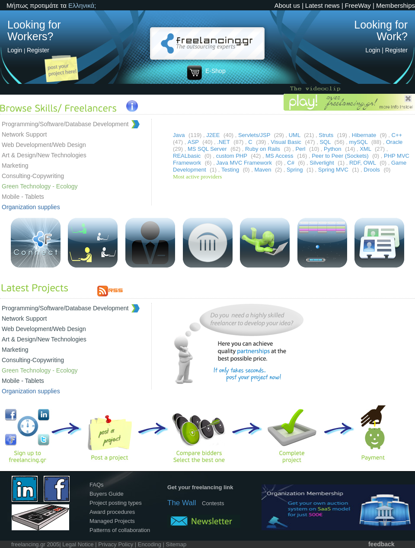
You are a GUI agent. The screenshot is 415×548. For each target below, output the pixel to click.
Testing (231, 169)
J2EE (213, 135)
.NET (224, 142)
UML (295, 135)
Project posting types (115, 503)
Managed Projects (112, 521)
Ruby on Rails (263, 149)
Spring (295, 169)
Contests (213, 503)
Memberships (395, 5)
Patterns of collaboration (119, 530)
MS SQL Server (208, 149)
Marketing (15, 165)
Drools (372, 169)
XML (366, 149)
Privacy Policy (115, 544)
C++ (397, 135)
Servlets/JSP (255, 135)
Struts (327, 135)
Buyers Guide (106, 494)
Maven (264, 169)
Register (38, 50)
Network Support (24, 134)
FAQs (96, 484)
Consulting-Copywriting (33, 175)
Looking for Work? (381, 30)
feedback (381, 544)
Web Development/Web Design (44, 144)
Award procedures (112, 512)
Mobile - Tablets (23, 196)
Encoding (149, 544)
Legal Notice (77, 544)
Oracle (394, 142)
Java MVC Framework (244, 162)
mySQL (359, 142)
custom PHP (232, 156)
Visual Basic (287, 142)
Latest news (322, 5)
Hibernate (365, 135)
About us (287, 5)
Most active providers (197, 176)
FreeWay (357, 5)
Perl (301, 149)
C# (291, 162)
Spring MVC (334, 169)
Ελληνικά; (82, 5)
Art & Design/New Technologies (44, 155)
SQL (325, 142)
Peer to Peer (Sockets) (341, 156)
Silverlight (322, 162)
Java (179, 135)
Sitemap (176, 544)
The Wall (181, 503)
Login (14, 50)
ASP (194, 142)
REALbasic (187, 156)
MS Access (280, 156)
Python (333, 149)
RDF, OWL (363, 162)
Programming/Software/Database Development (65, 124)
